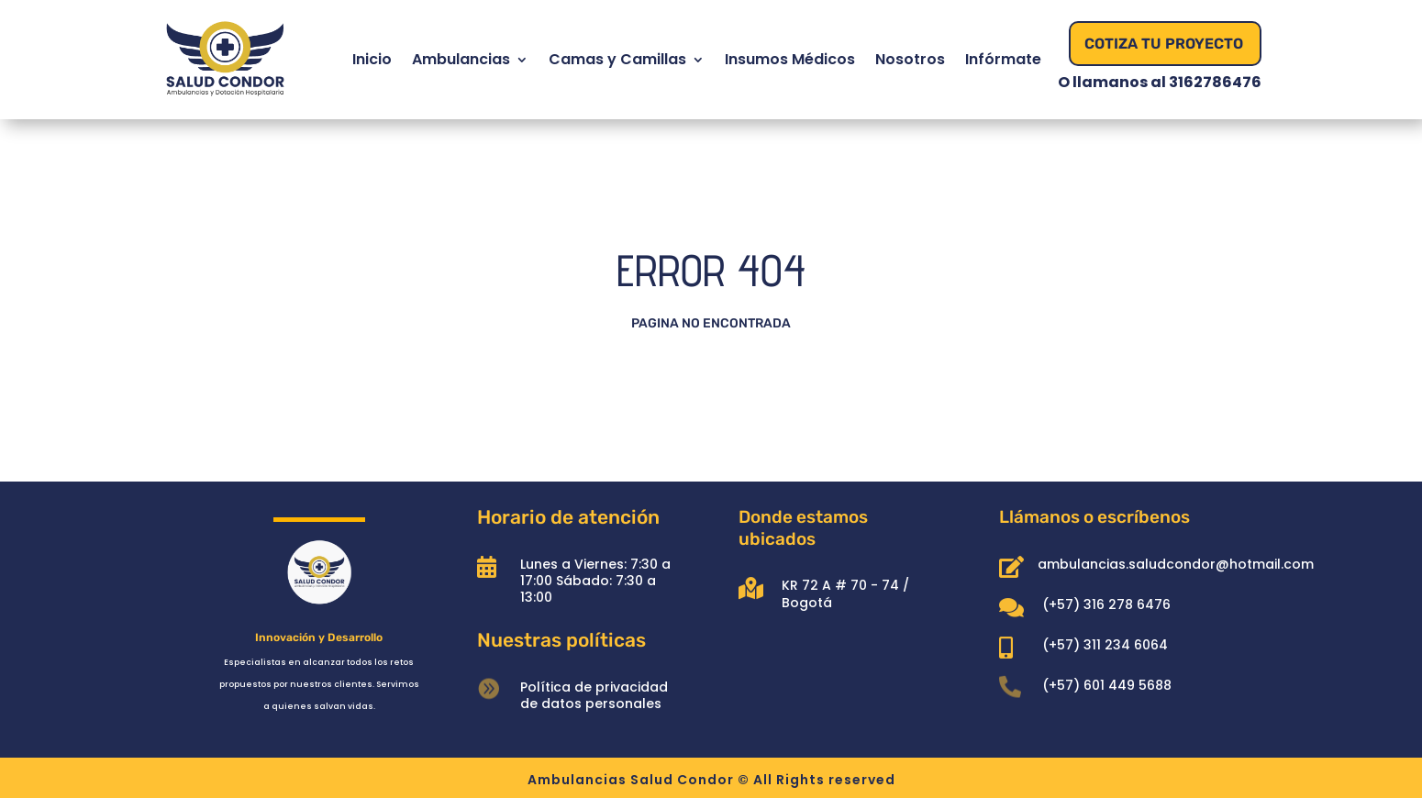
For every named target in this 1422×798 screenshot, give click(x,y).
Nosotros (910, 59)
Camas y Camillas (617, 59)
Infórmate (1003, 59)
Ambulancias (461, 59)
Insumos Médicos (790, 59)
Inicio (372, 59)
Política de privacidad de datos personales (594, 695)
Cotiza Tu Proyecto (1163, 43)
